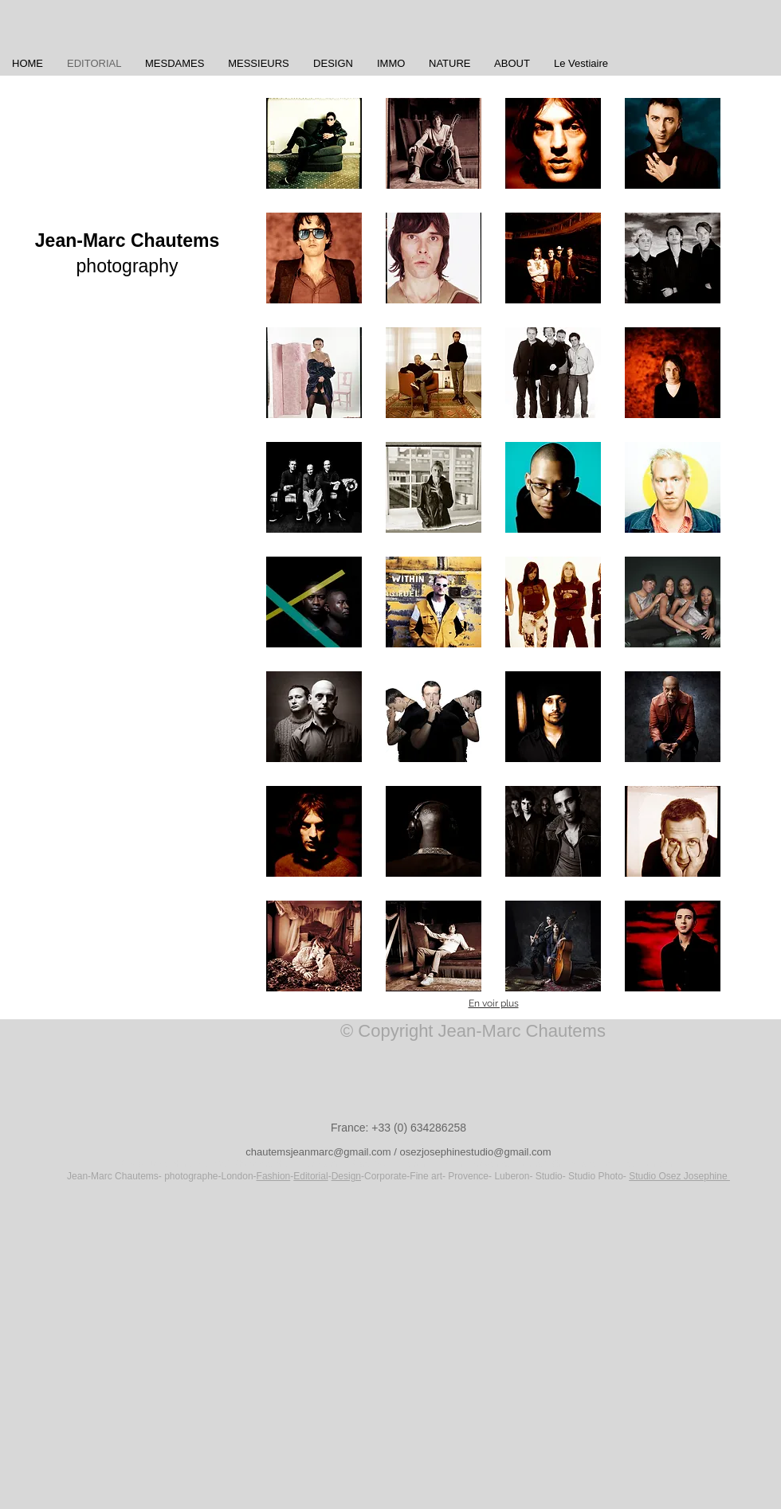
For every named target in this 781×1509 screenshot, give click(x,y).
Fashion (274, 1176)
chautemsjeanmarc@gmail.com (317, 1152)
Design (346, 1176)
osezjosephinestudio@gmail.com (475, 1152)
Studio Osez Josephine (679, 1176)
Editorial (310, 1176)
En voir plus (494, 1003)
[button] (314, 143)
